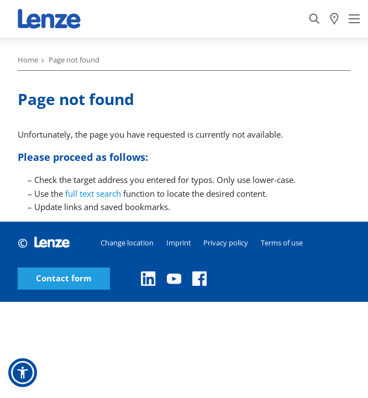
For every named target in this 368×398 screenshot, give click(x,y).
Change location (127, 243)
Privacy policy (225, 243)
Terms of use (282, 243)
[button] (22, 372)
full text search (93, 193)
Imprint (178, 243)
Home (28, 60)
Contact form (64, 278)
